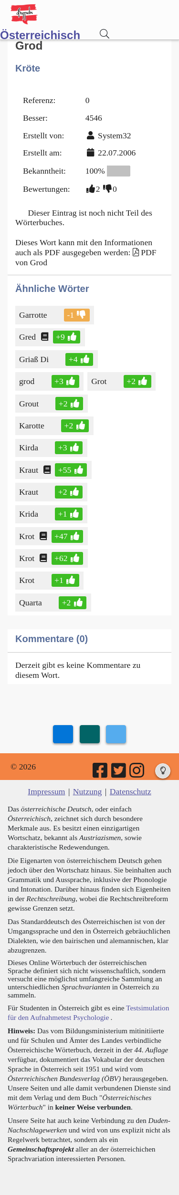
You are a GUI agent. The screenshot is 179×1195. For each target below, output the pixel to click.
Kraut (29, 470)
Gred (28, 337)
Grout (29, 403)
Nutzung (87, 791)
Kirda (29, 447)
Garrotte (34, 315)
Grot (99, 381)
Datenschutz (130, 791)
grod (27, 381)
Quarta (31, 602)
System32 (114, 135)
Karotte (32, 425)
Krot (27, 536)
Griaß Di (34, 359)
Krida (29, 514)
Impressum (46, 791)
